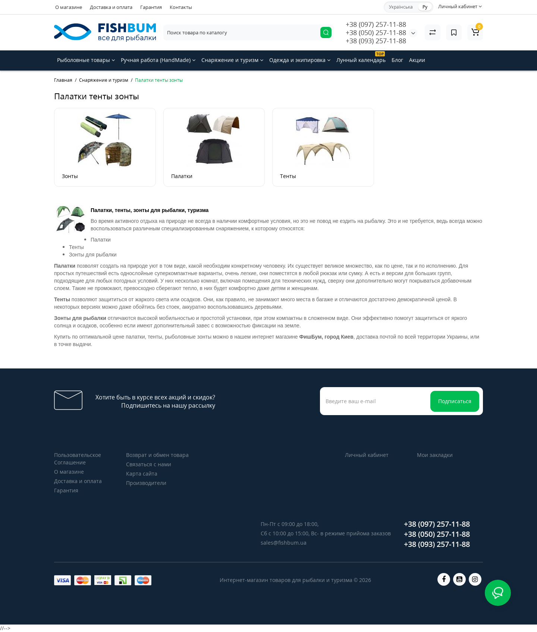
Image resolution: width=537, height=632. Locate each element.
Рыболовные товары (86, 59)
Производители (146, 482)
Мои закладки (435, 454)
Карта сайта (141, 473)
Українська (401, 7)
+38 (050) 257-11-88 (376, 32)
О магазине (68, 7)
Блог (397, 59)
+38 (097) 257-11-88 (376, 24)
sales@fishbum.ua (284, 542)
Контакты (181, 7)
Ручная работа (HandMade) (158, 59)
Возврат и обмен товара (157, 454)
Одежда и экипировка (299, 59)
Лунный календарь (361, 57)
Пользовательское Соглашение (77, 458)
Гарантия (151, 7)
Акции (417, 59)
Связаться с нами (148, 464)
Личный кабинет (367, 454)
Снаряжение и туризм (232, 59)
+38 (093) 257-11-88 (376, 40)
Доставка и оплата (111, 7)
